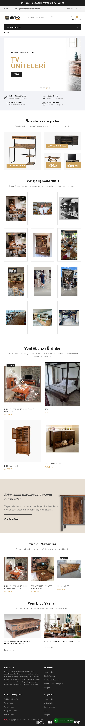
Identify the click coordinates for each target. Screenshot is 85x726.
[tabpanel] (42, 64)
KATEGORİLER (42, 27)
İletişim (47, 688)
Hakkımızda (48, 672)
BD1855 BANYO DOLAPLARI (54, 464)
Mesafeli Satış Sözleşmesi (54, 684)
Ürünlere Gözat (12, 519)
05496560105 (10, 9)
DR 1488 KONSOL (63, 586)
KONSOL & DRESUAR (57, 146)
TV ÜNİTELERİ (72, 165)
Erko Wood (25, 720)
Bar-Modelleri (9, 715)
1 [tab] (41, 88)
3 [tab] (46, 88)
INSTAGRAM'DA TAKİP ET (29, 9)
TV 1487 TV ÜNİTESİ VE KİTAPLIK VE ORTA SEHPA (42, 587)
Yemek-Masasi (9, 707)
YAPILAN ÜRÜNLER (11, 699)
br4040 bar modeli (11, 466)
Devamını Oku (9, 650)
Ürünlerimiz (48, 703)
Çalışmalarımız (49, 707)
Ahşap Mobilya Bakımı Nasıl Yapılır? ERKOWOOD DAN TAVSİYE (18, 643)
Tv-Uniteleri (8, 703)
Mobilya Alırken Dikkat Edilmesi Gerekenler (62, 642)
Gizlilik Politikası (50, 676)
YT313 (46, 409)
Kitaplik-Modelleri (10, 711)
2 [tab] (44, 88)
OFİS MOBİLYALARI (16, 166)
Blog (45, 711)
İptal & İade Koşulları (51, 680)
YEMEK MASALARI (52, 165)
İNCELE (16, 74)
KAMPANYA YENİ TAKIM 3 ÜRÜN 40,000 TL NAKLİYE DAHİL (19, 410)
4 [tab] (49, 88)
